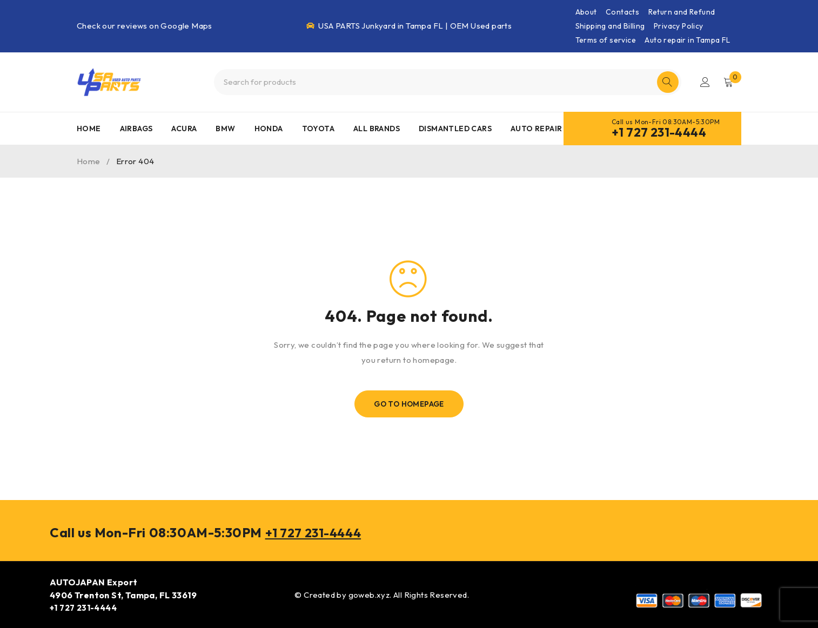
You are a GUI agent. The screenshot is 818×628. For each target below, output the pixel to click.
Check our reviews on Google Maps (144, 26)
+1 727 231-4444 (659, 132)
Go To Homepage (409, 404)
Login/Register (704, 82)
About (586, 12)
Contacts (622, 12)
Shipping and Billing (610, 26)
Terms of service (605, 40)
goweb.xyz (369, 594)
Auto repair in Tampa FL (687, 40)
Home (88, 161)
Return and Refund (681, 12)
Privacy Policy (678, 26)
